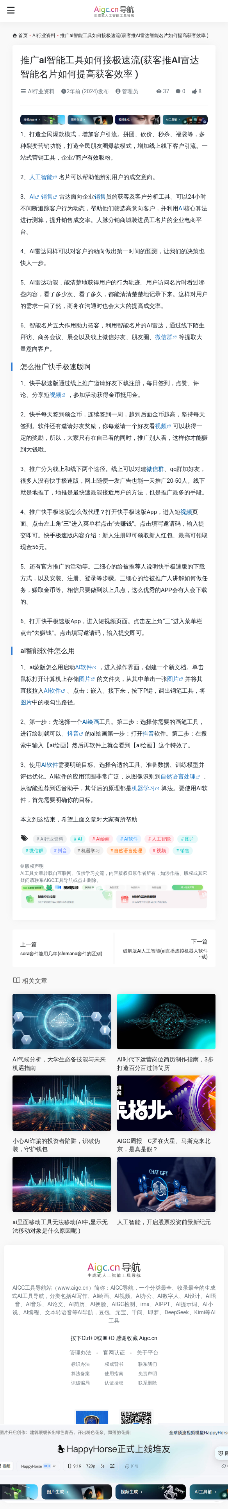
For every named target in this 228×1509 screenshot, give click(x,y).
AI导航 (86, 1312)
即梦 (153, 1312)
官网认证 (114, 1352)
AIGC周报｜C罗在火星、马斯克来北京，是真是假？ (163, 1145)
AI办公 (144, 1296)
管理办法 (80, 1352)
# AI (77, 839)
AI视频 (122, 1296)
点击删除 (87, 880)
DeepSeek (176, 1312)
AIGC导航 (122, 1288)
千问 (137, 1312)
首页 (23, 35)
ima (145, 1304)
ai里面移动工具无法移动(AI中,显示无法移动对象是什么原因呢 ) (60, 1226)
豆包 (104, 1312)
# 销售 (182, 850)
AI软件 (83, 667)
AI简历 (77, 1304)
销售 (47, 196)
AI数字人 (168, 1296)
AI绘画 (90, 721)
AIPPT (162, 1304)
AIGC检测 (123, 1304)
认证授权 (114, 1383)
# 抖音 (60, 850)
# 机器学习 (88, 850)
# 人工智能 (159, 839)
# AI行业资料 (49, 839)
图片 (85, 679)
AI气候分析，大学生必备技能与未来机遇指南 (59, 1063)
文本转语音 (58, 1312)
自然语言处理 (178, 776)
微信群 (164, 337)
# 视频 (159, 850)
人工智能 (41, 177)
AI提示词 (186, 1304)
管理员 (126, 91)
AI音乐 (34, 1304)
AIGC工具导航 (58, 880)
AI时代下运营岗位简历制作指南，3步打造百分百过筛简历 (165, 1063)
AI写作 (79, 1296)
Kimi (199, 1312)
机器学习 (143, 788)
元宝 (120, 1312)
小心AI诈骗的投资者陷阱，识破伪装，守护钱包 (56, 1145)
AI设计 (192, 1296)
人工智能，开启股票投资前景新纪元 (164, 1222)
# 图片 (187, 839)
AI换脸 (98, 1304)
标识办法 (80, 1364)
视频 (55, 394)
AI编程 (31, 1312)
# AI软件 (128, 839)
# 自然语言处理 (126, 850)
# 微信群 (34, 850)
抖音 (73, 733)
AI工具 (27, 873)
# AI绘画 (101, 839)
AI (32, 196)
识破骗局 (80, 1383)
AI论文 (55, 1304)
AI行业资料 (43, 35)
